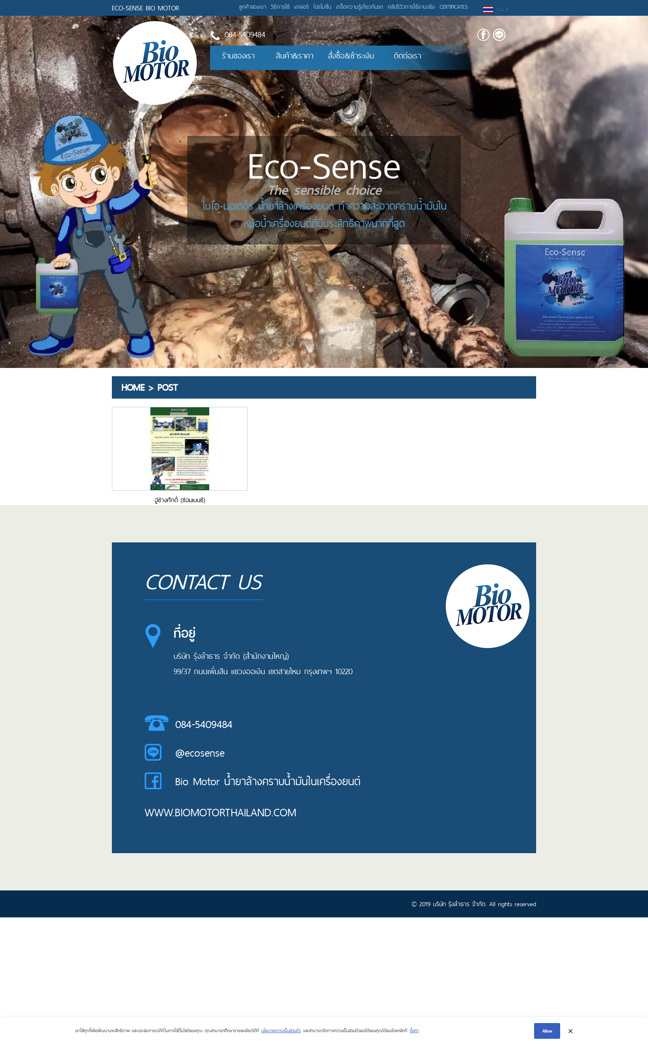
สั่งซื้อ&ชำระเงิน (351, 55)
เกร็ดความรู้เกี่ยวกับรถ (359, 6)
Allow (547, 1031)
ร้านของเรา (238, 55)
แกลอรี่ (301, 6)
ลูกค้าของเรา (252, 6)
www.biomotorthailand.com (220, 812)
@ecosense (200, 753)
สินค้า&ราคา (294, 55)
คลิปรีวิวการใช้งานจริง (411, 6)
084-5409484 (203, 724)
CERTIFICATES (454, 6)
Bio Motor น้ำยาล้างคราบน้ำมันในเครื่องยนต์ (267, 781)
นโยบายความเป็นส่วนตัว (281, 1031)
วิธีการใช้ (280, 6)
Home (133, 387)
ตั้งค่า (414, 1031)
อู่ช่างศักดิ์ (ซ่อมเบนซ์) (180, 500)
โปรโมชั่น (322, 6)
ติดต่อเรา (407, 55)
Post (167, 387)
